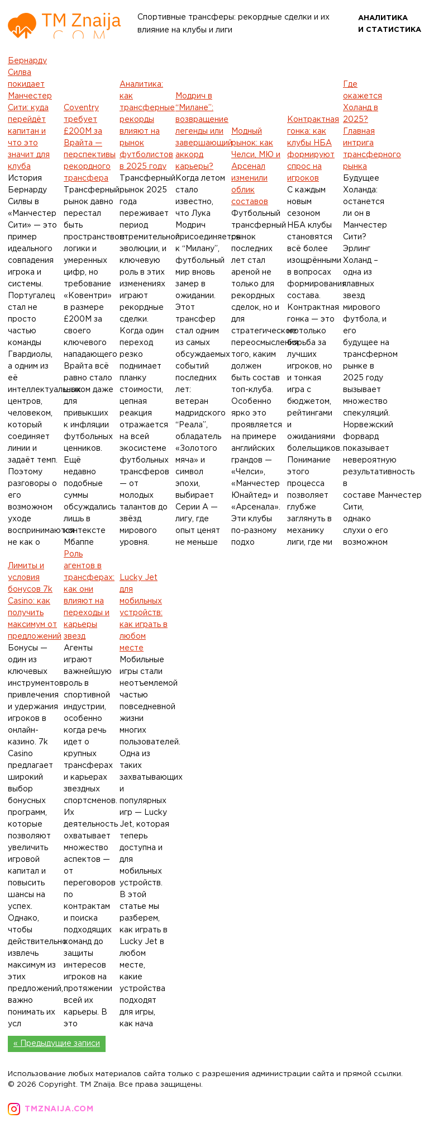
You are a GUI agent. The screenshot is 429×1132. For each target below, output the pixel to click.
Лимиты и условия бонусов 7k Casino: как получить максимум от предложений (34, 601)
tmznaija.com (59, 1109)
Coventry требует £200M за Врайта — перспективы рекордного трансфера (90, 143)
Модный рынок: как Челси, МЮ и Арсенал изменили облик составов (255, 166)
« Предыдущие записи (56, 1043)
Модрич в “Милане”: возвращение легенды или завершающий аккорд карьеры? (203, 131)
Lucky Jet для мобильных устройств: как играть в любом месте (144, 613)
